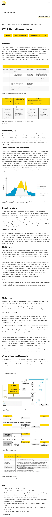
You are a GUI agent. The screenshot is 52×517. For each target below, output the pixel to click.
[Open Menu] (49, 3)
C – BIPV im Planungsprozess (13, 24)
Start (3, 24)
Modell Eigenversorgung (20, 35)
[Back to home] (4, 3)
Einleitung (8, 35)
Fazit (45, 35)
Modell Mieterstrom (35, 35)
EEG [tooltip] (23, 138)
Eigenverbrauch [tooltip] (8, 511)
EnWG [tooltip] (29, 268)
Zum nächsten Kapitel (44, 16)
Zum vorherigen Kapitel (8, 12)
